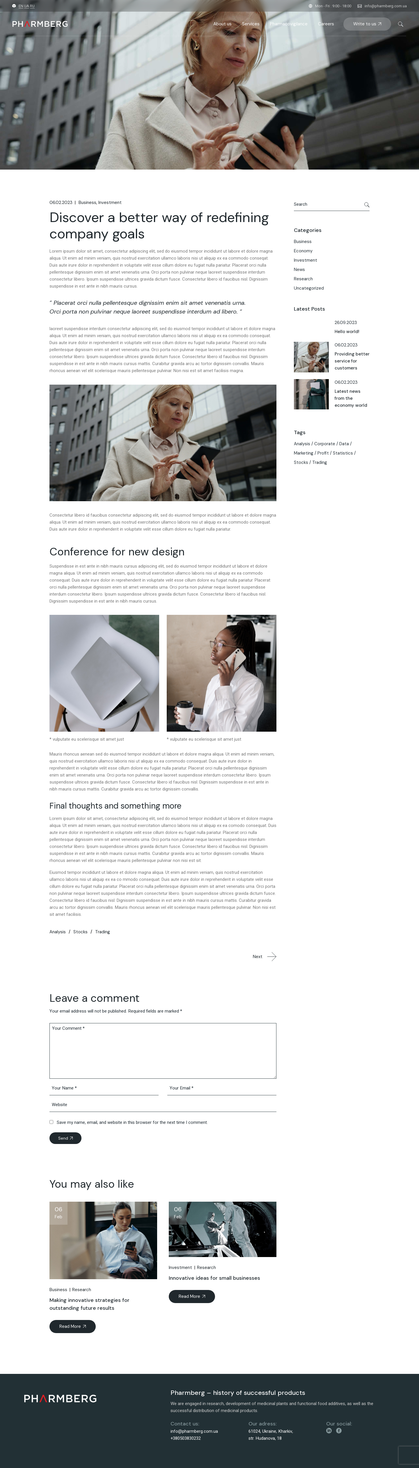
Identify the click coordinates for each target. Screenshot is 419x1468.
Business (87, 202)
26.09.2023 (346, 322)
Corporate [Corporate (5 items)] (324, 444)
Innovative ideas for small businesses (214, 1278)
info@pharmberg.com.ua (386, 6)
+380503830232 (186, 1438)
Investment (110, 202)
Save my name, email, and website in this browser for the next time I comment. (132, 1122)
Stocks (80, 932)
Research (81, 1290)
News (299, 269)
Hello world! (347, 332)
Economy (303, 251)
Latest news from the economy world (351, 398)
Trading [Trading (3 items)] (319, 462)
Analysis (57, 932)
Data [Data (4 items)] (344, 444)
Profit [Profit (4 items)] (323, 453)
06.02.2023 (60, 202)
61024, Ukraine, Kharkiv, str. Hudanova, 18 (270, 1434)
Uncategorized (309, 288)
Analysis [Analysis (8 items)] (302, 444)
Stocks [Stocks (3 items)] (301, 462)
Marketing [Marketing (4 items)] (303, 453)
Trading (102, 932)
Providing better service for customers (352, 361)
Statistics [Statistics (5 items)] (343, 453)
